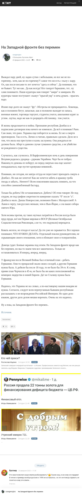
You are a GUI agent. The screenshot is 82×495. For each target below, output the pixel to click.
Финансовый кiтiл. (11, 399)
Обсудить (40, 465)
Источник (6, 312)
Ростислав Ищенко (8, 362)
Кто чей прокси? (10, 358)
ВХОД (59, 3)
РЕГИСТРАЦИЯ (70, 3)
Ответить (12, 484)
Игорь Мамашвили (8, 403)
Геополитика (6, 319)
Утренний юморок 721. (14, 435)
